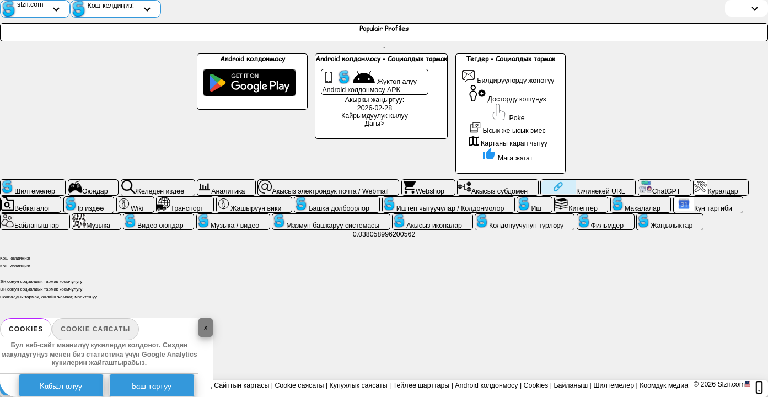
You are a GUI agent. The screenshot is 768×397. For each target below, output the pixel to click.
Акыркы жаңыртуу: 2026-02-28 (374, 104)
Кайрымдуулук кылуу (374, 116)
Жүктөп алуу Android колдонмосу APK (369, 82)
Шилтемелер (613, 385)
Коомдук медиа (664, 385)
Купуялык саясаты (359, 385)
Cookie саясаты (95, 329)
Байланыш (571, 385)
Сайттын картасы (241, 385)
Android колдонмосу (486, 385)
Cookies (26, 329)
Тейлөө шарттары (421, 385)
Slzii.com (731, 384)
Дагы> (375, 123)
